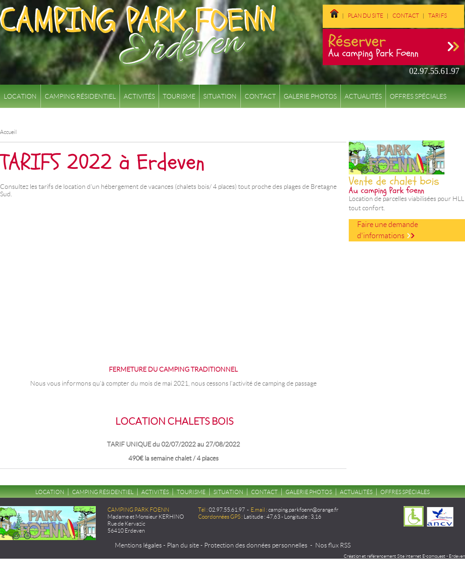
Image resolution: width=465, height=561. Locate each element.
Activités (139, 96)
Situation (220, 96)
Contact (405, 16)
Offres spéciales (418, 96)
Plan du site (365, 16)
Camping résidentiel (80, 96)
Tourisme (179, 96)
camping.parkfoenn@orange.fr (303, 510)
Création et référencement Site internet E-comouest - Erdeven (404, 556)
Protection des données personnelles (255, 545)
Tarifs (437, 16)
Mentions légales (138, 545)
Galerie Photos (310, 96)
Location (20, 96)
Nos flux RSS (333, 545)
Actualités (363, 96)
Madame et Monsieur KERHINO (145, 517)
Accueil (8, 132)
